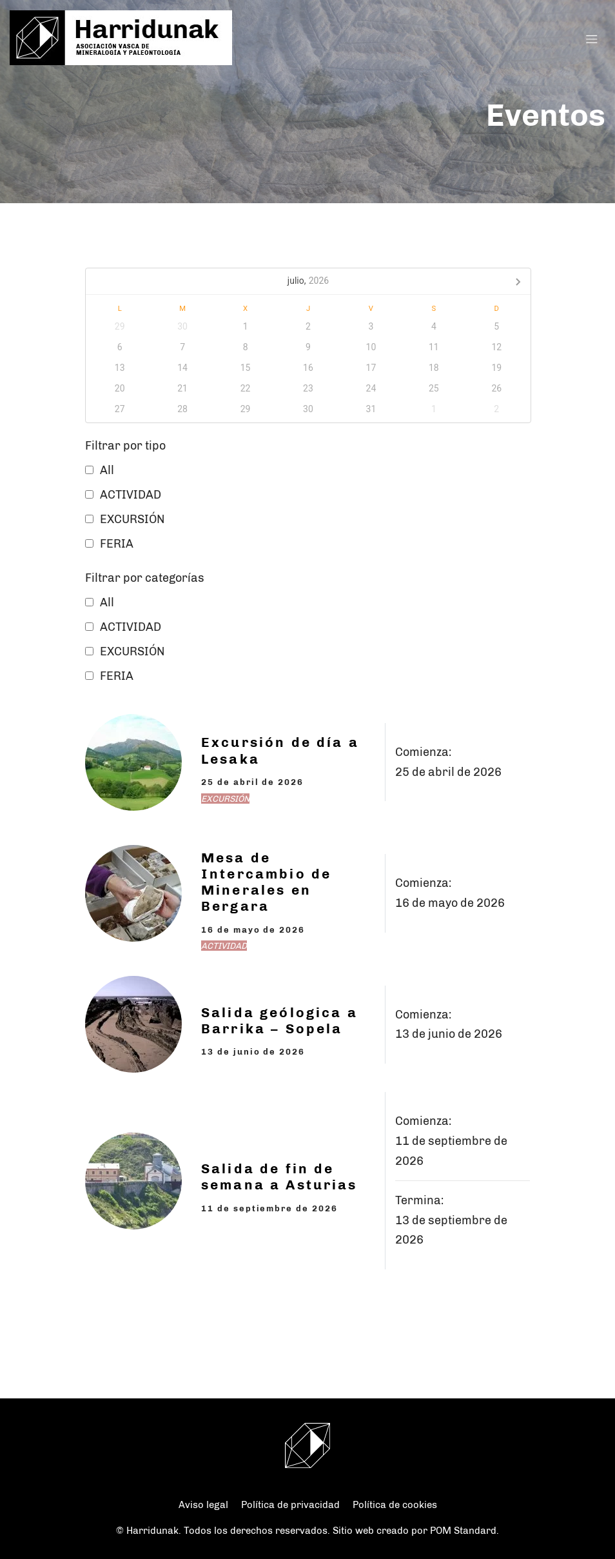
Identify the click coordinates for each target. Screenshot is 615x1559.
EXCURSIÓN (132, 519)
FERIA (116, 544)
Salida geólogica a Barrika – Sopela (279, 1020)
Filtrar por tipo (125, 446)
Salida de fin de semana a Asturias (279, 1176)
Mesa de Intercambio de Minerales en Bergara (266, 882)
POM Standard (463, 1530)
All (107, 470)
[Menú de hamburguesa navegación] (591, 38)
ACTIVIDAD (130, 495)
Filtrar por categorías (144, 578)
